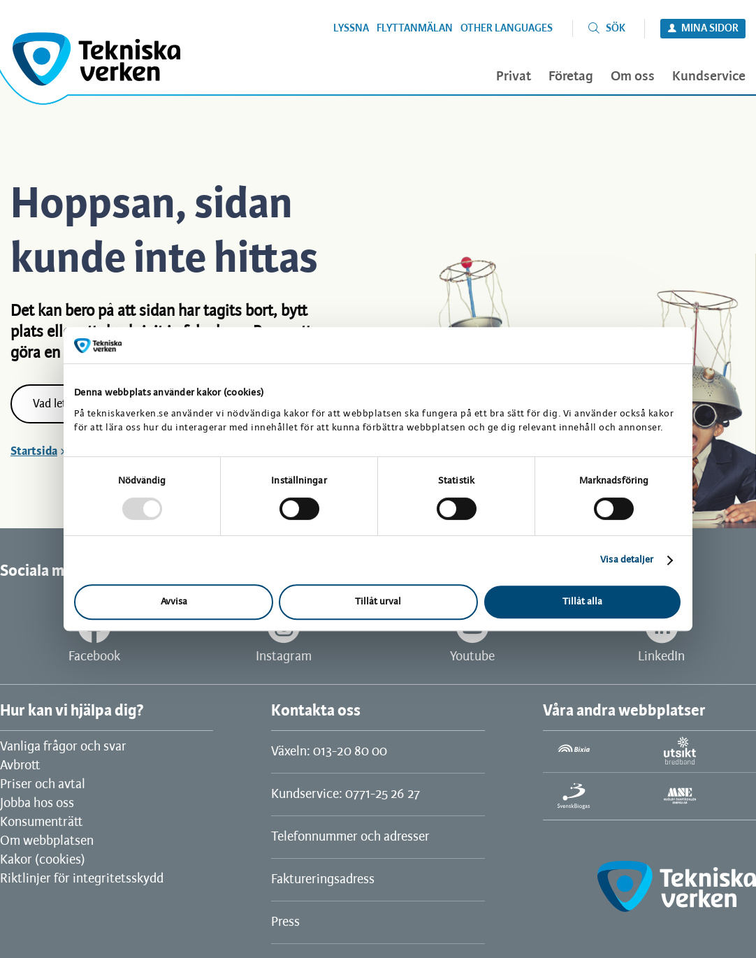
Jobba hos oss (37, 804)
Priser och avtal (42, 785)
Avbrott (20, 766)
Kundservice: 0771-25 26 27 (345, 794)
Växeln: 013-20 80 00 (329, 752)
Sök (615, 28)
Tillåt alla (582, 602)
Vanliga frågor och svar (63, 747)
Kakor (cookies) (42, 860)
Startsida (33, 451)
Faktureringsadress (323, 880)
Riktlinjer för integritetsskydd (81, 879)
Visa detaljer (626, 560)
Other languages (506, 28)
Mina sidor (710, 28)
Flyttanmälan (415, 28)
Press (285, 922)
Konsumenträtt (41, 822)
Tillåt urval (378, 602)
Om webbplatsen (47, 841)
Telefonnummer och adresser (350, 837)
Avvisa (174, 602)
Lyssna (351, 28)
